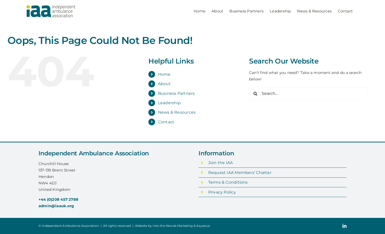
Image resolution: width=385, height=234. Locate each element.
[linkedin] (344, 226)
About (164, 83)
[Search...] (308, 93)
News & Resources (177, 112)
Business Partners (176, 93)
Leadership (169, 102)
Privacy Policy (222, 192)
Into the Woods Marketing (173, 226)
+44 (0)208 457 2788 (58, 199)
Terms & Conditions (228, 182)
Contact (166, 122)
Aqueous (203, 226)
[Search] (255, 93)
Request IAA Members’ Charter (239, 172)
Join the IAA (220, 162)
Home (164, 74)
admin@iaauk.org (56, 205)
